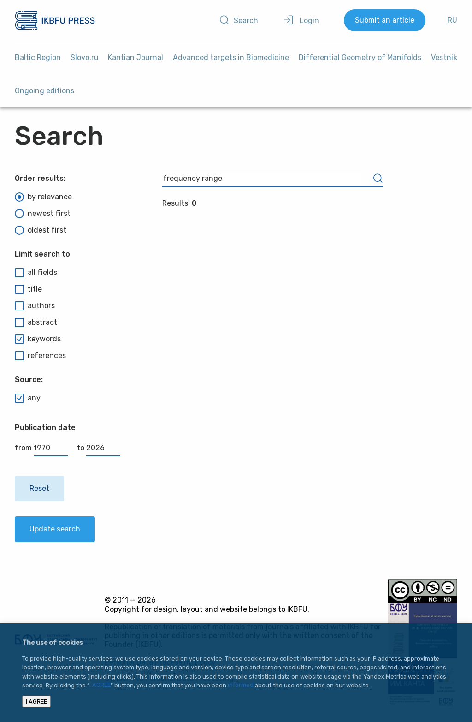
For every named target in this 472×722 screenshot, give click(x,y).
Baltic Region (38, 57)
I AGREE (100, 685)
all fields (36, 272)
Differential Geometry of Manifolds (360, 57)
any (28, 398)
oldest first (40, 230)
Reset (39, 488)
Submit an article (384, 20)
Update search (55, 529)
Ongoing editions (44, 90)
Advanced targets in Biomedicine (231, 57)
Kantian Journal (135, 57)
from (41, 447)
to (98, 447)
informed (241, 685)
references (40, 355)
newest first (43, 213)
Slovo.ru (85, 57)
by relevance (43, 197)
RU (452, 20)
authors (35, 305)
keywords (38, 339)
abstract (36, 322)
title (28, 289)
